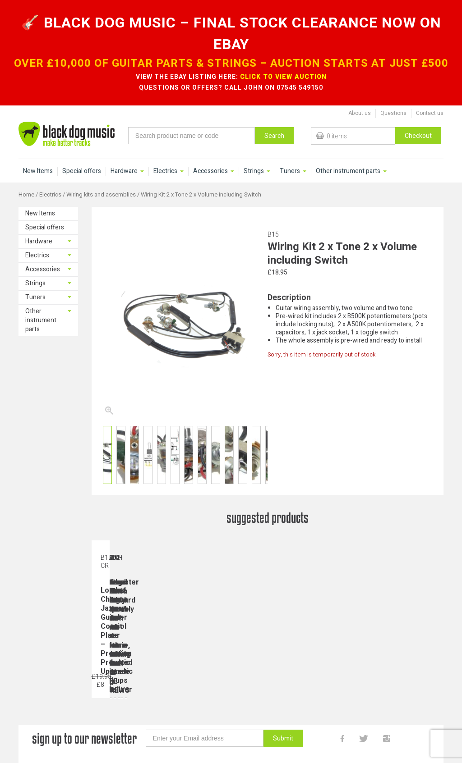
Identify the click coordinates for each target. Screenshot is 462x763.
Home (26, 195)
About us (359, 113)
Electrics (165, 171)
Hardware (124, 171)
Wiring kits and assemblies (101, 195)
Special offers (81, 171)
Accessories (210, 171)
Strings (254, 171)
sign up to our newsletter (84, 738)
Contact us (430, 113)
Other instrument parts (348, 171)
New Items (38, 171)
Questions (393, 113)
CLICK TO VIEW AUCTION (283, 77)
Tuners (290, 171)
